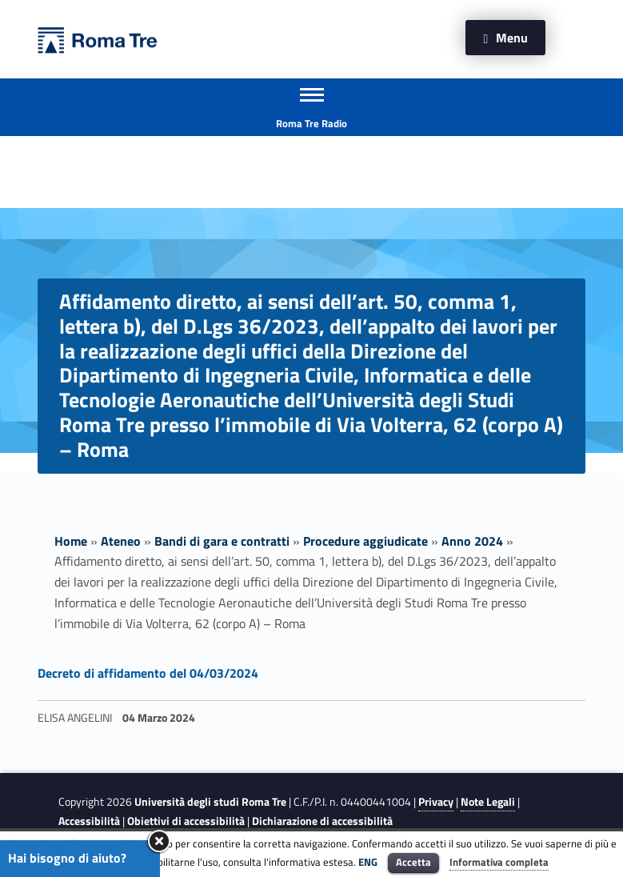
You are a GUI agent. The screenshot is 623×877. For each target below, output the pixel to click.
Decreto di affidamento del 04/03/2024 (148, 673)
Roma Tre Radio (311, 123)
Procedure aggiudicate (365, 541)
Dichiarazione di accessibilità (322, 821)
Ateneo (121, 541)
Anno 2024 (472, 541)
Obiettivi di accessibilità (186, 821)
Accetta (413, 862)
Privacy (435, 802)
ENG (367, 862)
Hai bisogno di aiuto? (67, 857)
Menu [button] (512, 37)
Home (70, 541)
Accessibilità (89, 821)
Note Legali (488, 802)
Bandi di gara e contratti (222, 541)
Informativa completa (499, 862)
